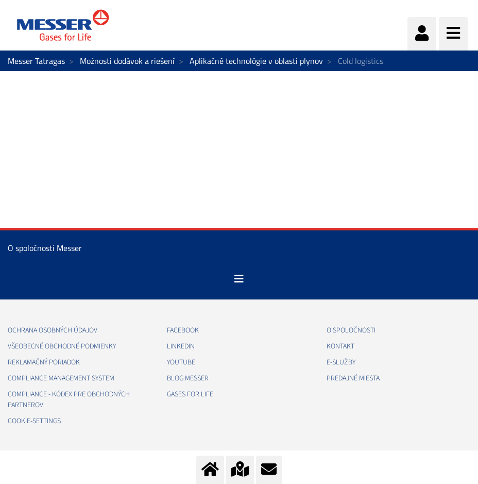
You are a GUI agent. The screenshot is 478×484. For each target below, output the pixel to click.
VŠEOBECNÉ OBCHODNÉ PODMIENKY (62, 346)
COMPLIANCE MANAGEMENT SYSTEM (61, 378)
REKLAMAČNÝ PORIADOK (44, 362)
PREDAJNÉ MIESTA (353, 378)
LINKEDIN (181, 346)
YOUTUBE (181, 362)
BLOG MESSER (188, 378)
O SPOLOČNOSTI (351, 330)
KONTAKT (340, 346)
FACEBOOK (183, 330)
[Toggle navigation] (239, 279)
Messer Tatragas (36, 61)
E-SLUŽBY (341, 362)
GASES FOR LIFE (190, 394)
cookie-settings (34, 421)
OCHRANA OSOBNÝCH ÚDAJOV (52, 330)
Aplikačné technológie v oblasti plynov (256, 61)
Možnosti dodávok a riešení (127, 61)
